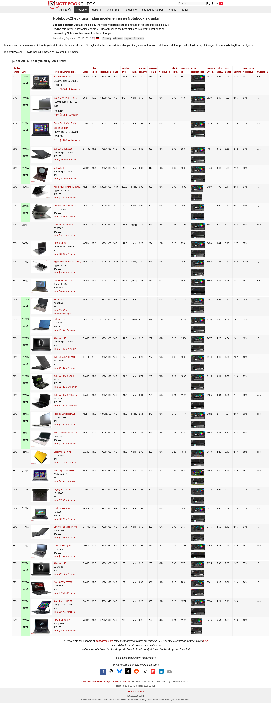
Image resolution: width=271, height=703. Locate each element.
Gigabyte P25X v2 (62, 451)
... (101, 38)
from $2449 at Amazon (65, 197)
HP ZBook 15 (60, 243)
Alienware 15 (60, 338)
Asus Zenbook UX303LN (65, 432)
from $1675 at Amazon (65, 235)
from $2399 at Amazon (65, 254)
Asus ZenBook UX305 (66, 98)
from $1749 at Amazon (65, 348)
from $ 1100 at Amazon (65, 159)
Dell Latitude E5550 (63, 149)
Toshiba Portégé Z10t (64, 545)
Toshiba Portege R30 (64, 224)
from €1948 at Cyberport (65, 216)
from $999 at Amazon (64, 481)
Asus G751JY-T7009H (64, 582)
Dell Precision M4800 (64, 280)
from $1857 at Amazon (65, 556)
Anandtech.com (104, 640)
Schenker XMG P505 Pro (65, 395)
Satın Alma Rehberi (153, 9)
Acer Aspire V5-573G (64, 470)
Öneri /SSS (113, 9)
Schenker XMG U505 (64, 376)
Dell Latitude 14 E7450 (64, 357)
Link (205, 640)
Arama (172, 9)
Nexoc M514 (60, 299)
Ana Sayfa (65, 9)
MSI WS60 (59, 168)
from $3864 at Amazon (67, 89)
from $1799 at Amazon (65, 500)
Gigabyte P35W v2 (62, 489)
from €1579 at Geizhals (65, 462)
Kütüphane (130, 9)
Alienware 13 (60, 563)
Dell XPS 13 (59, 319)
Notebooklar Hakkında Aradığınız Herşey (101, 681)
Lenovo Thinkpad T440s (65, 526)
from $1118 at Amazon (65, 574)
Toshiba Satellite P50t (64, 413)
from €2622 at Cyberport (65, 386)
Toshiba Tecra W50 (63, 508)
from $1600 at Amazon (65, 630)
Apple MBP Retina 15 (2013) (67, 187)
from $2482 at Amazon (65, 291)
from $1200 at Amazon (67, 140)
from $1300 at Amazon (65, 424)
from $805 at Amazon (66, 114)
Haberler (97, 9)
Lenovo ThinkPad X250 (65, 205)
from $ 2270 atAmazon (65, 593)
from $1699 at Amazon (65, 272)
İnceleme (81, 9)
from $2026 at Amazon (65, 519)
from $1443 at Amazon (65, 537)
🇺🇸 (93, 38)
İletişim (186, 9)
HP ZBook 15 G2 (62, 620)
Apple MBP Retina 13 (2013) (67, 261)
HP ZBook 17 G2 (63, 76)
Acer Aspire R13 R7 (63, 601)
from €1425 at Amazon (65, 368)
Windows (118, 38)
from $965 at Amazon (64, 330)
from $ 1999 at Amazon (65, 178)
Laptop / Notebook (134, 38)
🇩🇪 (97, 38)
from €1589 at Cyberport (65, 405)
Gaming (107, 38)
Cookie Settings (135, 691)
